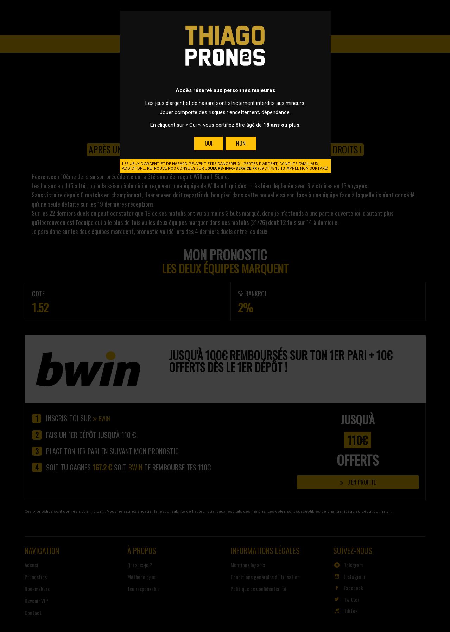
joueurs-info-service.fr (231, 168)
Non (240, 143)
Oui (209, 143)
